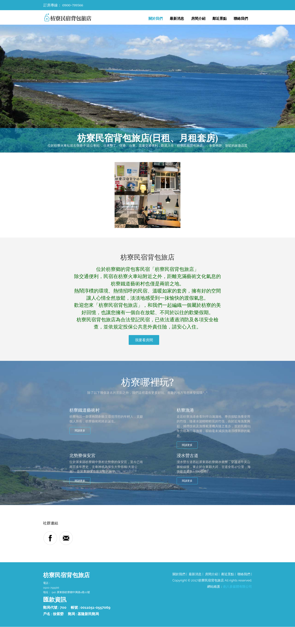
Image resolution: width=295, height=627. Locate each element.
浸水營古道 (188, 455)
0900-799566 (73, 5)
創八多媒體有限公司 (237, 587)
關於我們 (155, 18)
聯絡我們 (241, 18)
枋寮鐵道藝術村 (85, 410)
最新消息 (177, 18)
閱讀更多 (80, 430)
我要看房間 (144, 340)
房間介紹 (198, 18)
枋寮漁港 (186, 410)
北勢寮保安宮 (83, 455)
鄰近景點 (219, 18)
